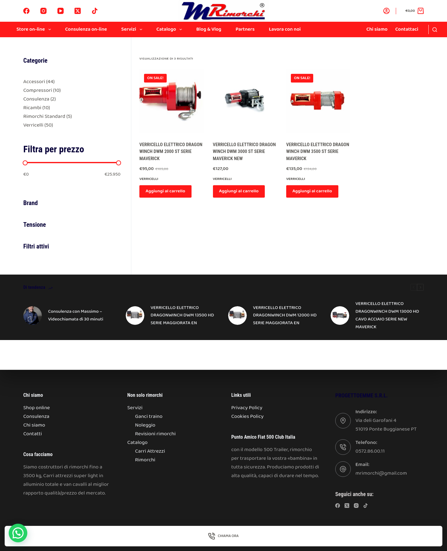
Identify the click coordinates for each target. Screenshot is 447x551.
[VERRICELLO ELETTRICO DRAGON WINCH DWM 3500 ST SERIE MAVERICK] (318, 101)
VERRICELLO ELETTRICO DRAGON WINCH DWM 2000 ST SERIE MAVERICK (170, 151)
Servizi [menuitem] (133, 29)
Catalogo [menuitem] (170, 29)
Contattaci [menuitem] (406, 29)
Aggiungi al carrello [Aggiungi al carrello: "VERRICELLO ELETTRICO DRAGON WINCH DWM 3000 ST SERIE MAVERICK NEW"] (239, 191)
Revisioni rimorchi (155, 434)
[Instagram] (43, 11)
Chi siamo (34, 425)
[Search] (434, 29)
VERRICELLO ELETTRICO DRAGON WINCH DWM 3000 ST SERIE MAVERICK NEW (244, 151)
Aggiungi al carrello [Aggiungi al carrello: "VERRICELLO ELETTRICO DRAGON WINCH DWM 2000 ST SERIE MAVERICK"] (165, 191)
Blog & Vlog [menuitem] (208, 29)
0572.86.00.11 (370, 451)
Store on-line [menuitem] (34, 29)
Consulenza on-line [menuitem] (86, 29)
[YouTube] (60, 11)
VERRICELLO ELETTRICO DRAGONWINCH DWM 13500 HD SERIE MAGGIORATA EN (182, 315)
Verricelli (148, 179)
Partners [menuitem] (245, 29)
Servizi (134, 408)
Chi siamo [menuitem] (376, 29)
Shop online (36, 408)
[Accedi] (386, 11)
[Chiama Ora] (223, 536)
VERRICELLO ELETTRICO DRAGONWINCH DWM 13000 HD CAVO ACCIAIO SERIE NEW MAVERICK (387, 315)
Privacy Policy (246, 408)
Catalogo (137, 442)
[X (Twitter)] (77, 11)
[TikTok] (95, 11)
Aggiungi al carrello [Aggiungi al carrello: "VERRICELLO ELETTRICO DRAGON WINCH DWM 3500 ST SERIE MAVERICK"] (312, 191)
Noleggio (145, 425)
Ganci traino (149, 416)
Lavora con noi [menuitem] (284, 29)
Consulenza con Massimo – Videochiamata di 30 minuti (75, 315)
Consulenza (36, 416)
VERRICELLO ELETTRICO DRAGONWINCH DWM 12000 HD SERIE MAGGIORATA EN (285, 315)
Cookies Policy (247, 416)
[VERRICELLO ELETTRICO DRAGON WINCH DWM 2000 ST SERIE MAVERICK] (171, 101)
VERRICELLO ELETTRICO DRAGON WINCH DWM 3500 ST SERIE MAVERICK (317, 151)
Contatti (32, 434)
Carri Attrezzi (150, 451)
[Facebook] (26, 11)
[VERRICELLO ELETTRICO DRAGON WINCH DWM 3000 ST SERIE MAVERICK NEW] (245, 101)
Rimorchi (145, 460)
